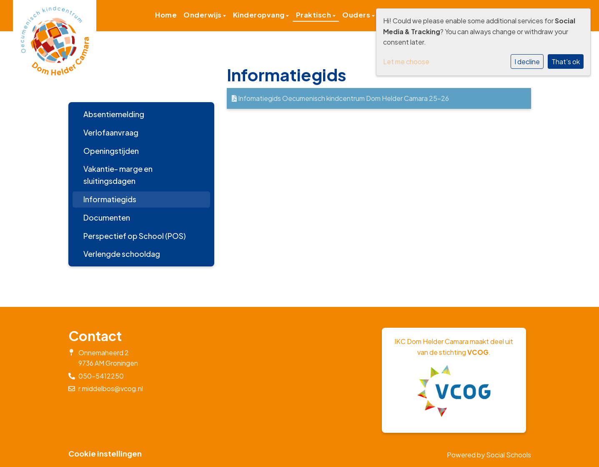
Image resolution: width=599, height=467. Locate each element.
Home (166, 14)
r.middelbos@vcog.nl (110, 388)
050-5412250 (101, 376)
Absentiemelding (113, 114)
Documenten (106, 217)
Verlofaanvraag (110, 132)
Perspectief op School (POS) (134, 236)
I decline (527, 61)
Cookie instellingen (105, 453)
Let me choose (406, 61)
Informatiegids (109, 199)
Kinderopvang (259, 14)
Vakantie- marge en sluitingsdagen (118, 175)
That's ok (565, 61)
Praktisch (314, 14)
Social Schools (508, 454)
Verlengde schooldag (121, 254)
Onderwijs (203, 14)
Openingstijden (111, 151)
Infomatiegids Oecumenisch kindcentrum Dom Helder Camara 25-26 (340, 98)
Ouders (357, 14)
